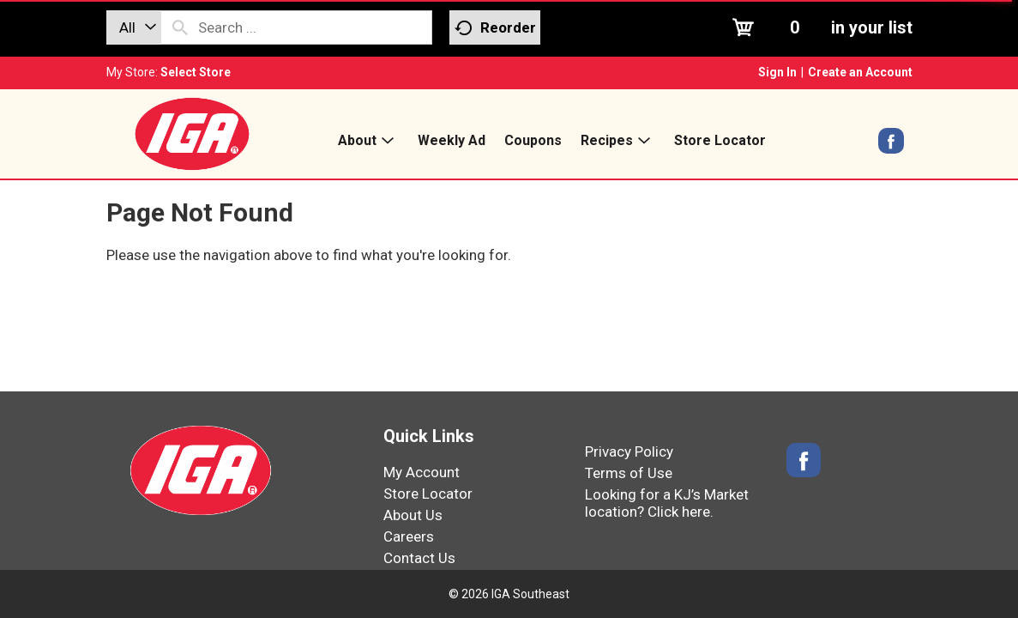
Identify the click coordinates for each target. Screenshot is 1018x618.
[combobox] (133, 27)
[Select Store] (196, 72)
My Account (421, 472)
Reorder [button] (495, 28)
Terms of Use (628, 473)
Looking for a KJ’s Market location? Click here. (667, 503)
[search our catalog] (180, 27)
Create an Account (860, 72)
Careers (408, 536)
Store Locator (428, 493)
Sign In (777, 72)
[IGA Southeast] (192, 133)
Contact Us (419, 557)
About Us (413, 515)
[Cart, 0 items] (820, 27)
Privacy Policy (629, 451)
